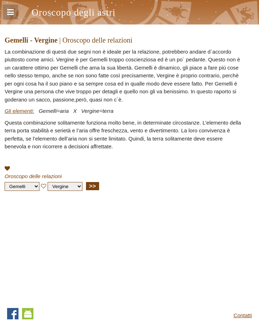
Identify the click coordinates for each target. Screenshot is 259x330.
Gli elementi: (19, 111)
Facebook (12, 313)
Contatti (242, 315)
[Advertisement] (64, 247)
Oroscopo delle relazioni (33, 176)
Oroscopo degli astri (73, 12)
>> (92, 186)
